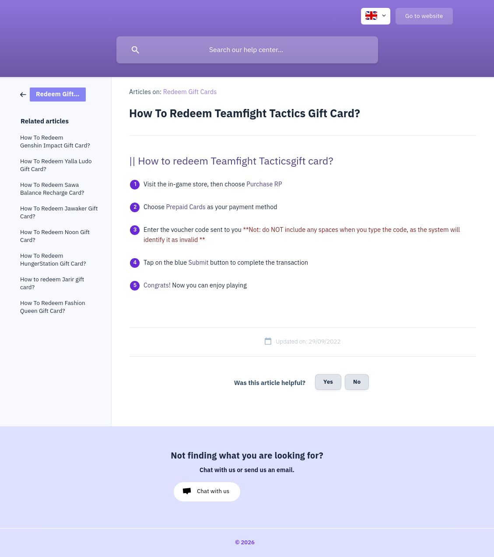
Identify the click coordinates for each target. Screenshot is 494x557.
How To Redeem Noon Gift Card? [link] (55, 236)
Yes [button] (328, 382)
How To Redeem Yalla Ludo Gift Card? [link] (56, 165)
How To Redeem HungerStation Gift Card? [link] (53, 259)
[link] (53, 94)
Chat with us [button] (213, 491)
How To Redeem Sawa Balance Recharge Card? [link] (52, 188)
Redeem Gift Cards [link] (190, 92)
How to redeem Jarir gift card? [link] (52, 283)
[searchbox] (247, 49)
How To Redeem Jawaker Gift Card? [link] (59, 212)
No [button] (357, 382)
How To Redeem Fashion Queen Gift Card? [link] (52, 306)
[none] (375, 16)
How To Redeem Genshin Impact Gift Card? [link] (55, 141)
